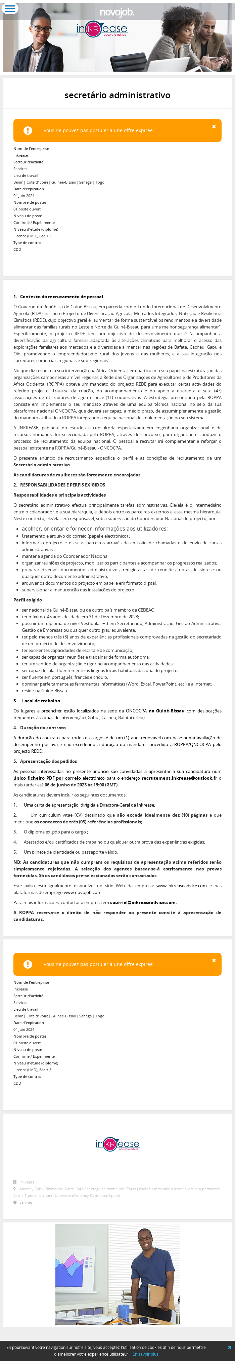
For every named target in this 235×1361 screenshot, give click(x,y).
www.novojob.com (82, 892)
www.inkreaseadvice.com (181, 886)
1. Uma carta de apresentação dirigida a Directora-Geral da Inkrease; (84, 805)
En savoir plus (145, 1354)
